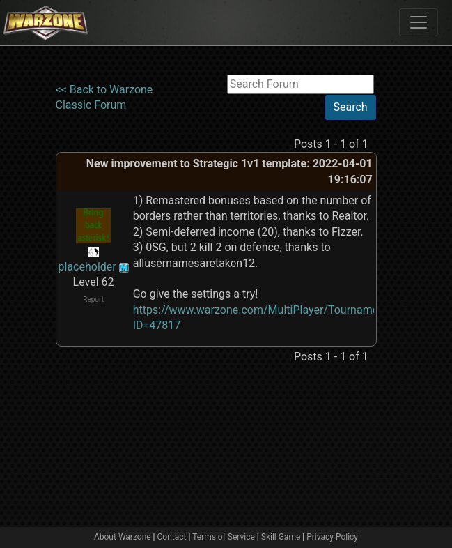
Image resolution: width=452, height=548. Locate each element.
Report (93, 299)
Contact (172, 537)
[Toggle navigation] (418, 22)
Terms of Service (223, 537)
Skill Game (281, 537)
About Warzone (122, 537)
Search (351, 107)
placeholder (87, 266)
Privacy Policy (332, 537)
